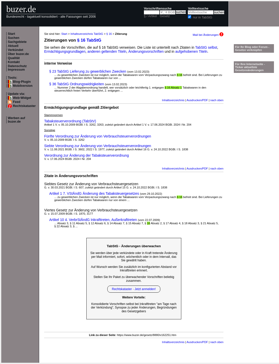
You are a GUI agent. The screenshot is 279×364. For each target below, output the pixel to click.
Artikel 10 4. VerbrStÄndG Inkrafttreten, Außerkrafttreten (93, 220)
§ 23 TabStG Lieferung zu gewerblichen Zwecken (87, 71)
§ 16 (109, 33)
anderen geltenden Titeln (106, 51)
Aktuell (13, 46)
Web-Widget (22, 98)
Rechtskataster (24, 106)
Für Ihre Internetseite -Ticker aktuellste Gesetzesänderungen (250, 67)
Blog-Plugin (22, 81)
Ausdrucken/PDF (197, 100)
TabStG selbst (206, 47)
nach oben (216, 100)
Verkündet (15, 50)
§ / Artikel (150, 16)
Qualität (14, 58)
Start (11, 34)
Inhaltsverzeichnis (173, 100)
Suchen (13, 38)
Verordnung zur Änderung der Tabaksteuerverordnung (86, 155)
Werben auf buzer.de (16, 119)
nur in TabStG (202, 17)
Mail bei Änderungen (208, 34)
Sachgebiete (17, 42)
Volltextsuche (198, 8)
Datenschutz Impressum (17, 67)
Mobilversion (23, 86)
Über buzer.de (18, 54)
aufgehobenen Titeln (191, 51)
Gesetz (165, 16)
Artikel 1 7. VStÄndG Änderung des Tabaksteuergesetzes (94, 193)
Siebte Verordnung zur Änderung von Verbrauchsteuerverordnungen (97, 146)
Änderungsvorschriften (146, 51)
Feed (16, 102)
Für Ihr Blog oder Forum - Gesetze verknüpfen (252, 48)
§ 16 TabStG (89, 40)
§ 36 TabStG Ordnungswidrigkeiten (76, 84)
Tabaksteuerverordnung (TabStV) (70, 121)
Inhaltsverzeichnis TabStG (86, 33)
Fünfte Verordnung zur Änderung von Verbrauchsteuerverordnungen (97, 136)
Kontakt (14, 62)
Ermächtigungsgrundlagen (64, 51)
